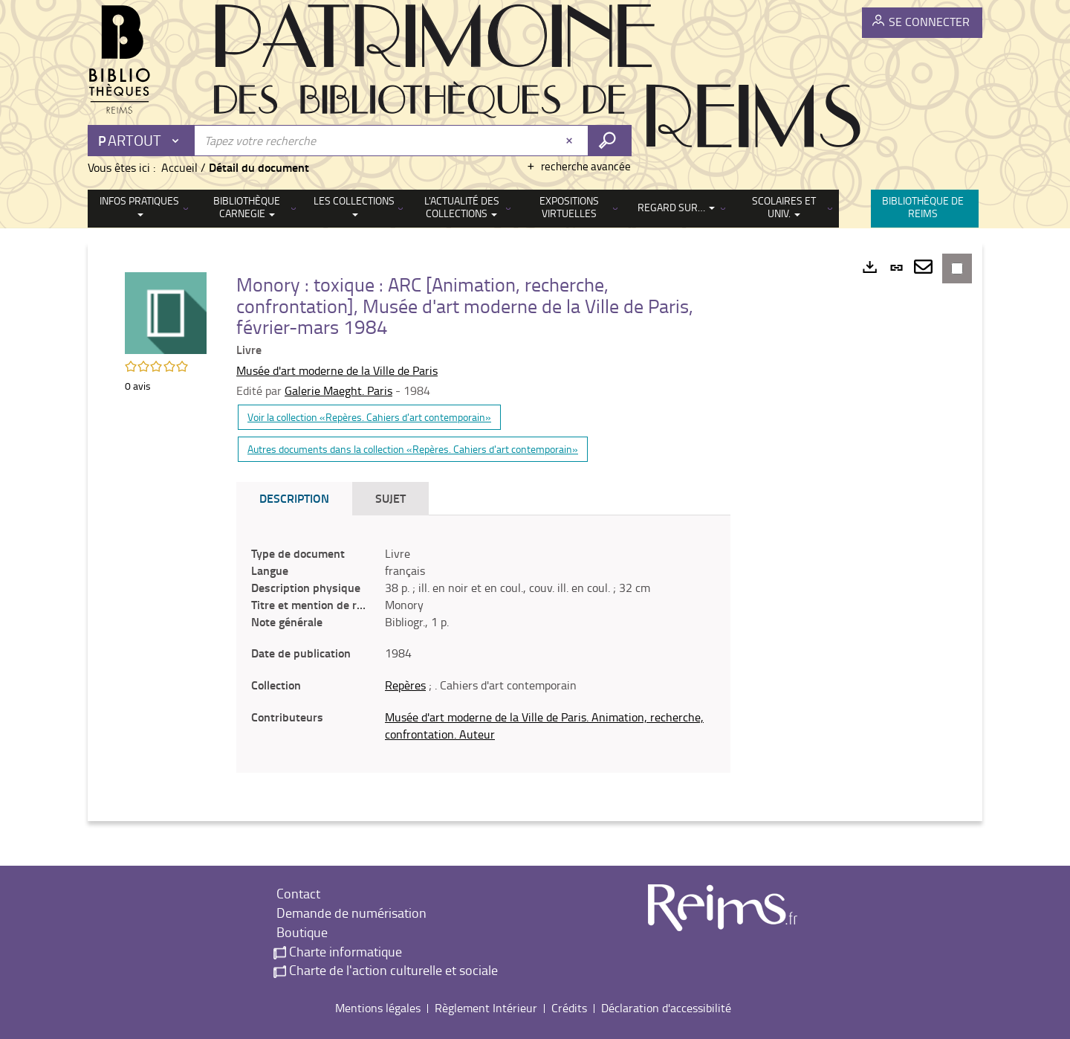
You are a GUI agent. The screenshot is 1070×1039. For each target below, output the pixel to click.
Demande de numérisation (350, 912)
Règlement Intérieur (486, 1008)
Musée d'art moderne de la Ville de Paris (337, 370)
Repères (405, 685)
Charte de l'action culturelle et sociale (385, 970)
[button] (166, 311)
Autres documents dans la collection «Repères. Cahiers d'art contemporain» (412, 449)
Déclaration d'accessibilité (666, 1008)
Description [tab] (294, 497)
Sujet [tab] (390, 497)
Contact (296, 893)
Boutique (300, 932)
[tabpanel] (483, 644)
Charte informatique (337, 951)
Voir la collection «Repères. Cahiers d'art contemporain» (369, 417)
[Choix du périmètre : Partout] (141, 140)
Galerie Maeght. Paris (338, 390)
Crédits (569, 1008)
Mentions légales (378, 1008)
